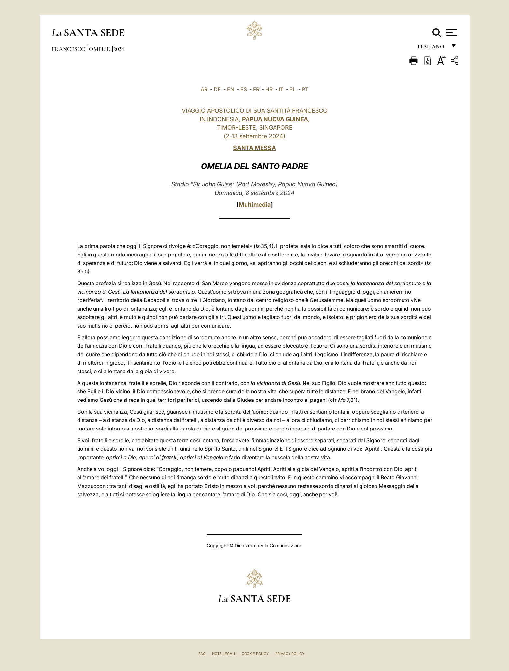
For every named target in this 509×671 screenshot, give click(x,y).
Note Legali (223, 653)
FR (256, 89)
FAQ (201, 653)
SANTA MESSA (254, 147)
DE (217, 89)
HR (269, 89)
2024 (118, 48)
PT (305, 89)
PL (293, 89)
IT (281, 89)
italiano (432, 48)
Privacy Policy (289, 653)
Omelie (100, 48)
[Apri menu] (451, 32)
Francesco (69, 48)
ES (243, 89)
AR (204, 89)
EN (230, 89)
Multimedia (255, 204)
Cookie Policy (255, 653)
